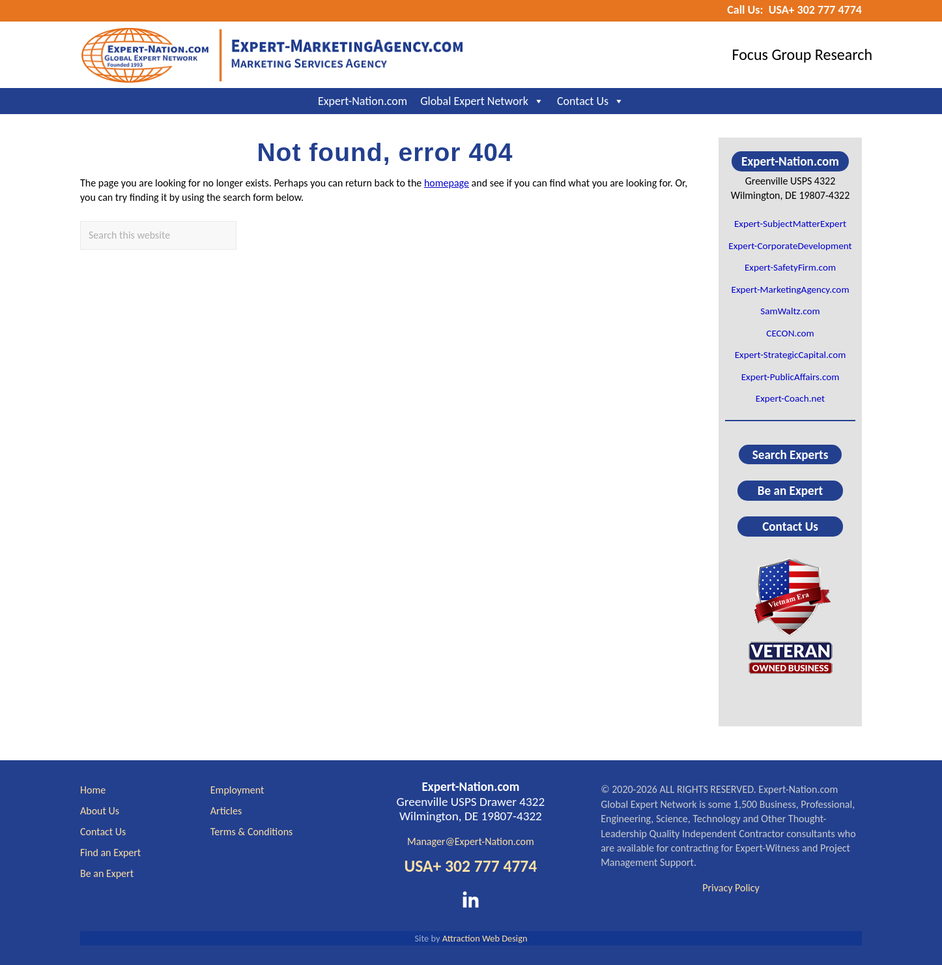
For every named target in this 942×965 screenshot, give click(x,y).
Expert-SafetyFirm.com (790, 267)
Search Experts (790, 454)
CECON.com (790, 333)
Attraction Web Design (485, 938)
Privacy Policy (731, 888)
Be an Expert (790, 490)
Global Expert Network (482, 101)
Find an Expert (110, 852)
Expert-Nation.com (362, 101)
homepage (446, 183)
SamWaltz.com (790, 311)
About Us (99, 811)
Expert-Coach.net (790, 398)
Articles (226, 811)
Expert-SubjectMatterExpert (790, 224)
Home (93, 790)
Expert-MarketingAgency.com (790, 289)
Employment (237, 790)
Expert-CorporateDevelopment (789, 246)
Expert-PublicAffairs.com (790, 377)
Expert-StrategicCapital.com (790, 355)
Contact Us (590, 101)
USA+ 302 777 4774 (470, 866)
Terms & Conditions (251, 831)
